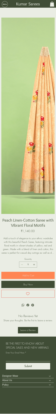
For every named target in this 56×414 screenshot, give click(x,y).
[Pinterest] (32, 305)
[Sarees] (2, 10)
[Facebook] (28, 305)
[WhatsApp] (23, 305)
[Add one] (34, 265)
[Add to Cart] (28, 275)
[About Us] (50, 381)
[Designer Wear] (50, 376)
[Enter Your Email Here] (27, 359)
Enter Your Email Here (16, 352)
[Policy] (50, 385)
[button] (5, 4)
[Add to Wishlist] (28, 294)
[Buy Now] (28, 284)
